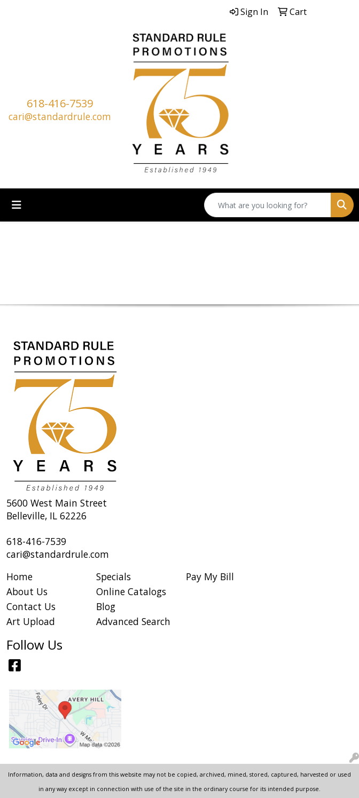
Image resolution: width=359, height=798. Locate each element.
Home (19, 576)
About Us (27, 591)
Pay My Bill (210, 576)
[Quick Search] (267, 205)
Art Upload (30, 621)
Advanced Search (133, 621)
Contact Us (31, 606)
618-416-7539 (60, 103)
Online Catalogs (131, 591)
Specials (113, 576)
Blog (105, 606)
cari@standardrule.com (60, 116)
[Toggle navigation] (16, 204)
